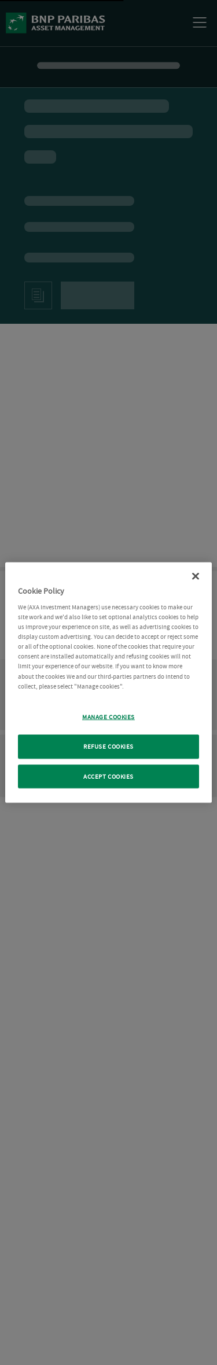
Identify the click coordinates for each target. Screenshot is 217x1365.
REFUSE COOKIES (108, 746)
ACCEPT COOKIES (108, 776)
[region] (108, 682)
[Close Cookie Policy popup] (195, 576)
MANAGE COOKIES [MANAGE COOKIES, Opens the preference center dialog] (108, 716)
